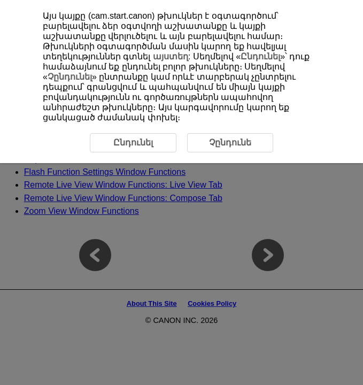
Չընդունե (230, 142)
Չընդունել (70, 76)
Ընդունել (260, 56)
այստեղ (170, 56)
